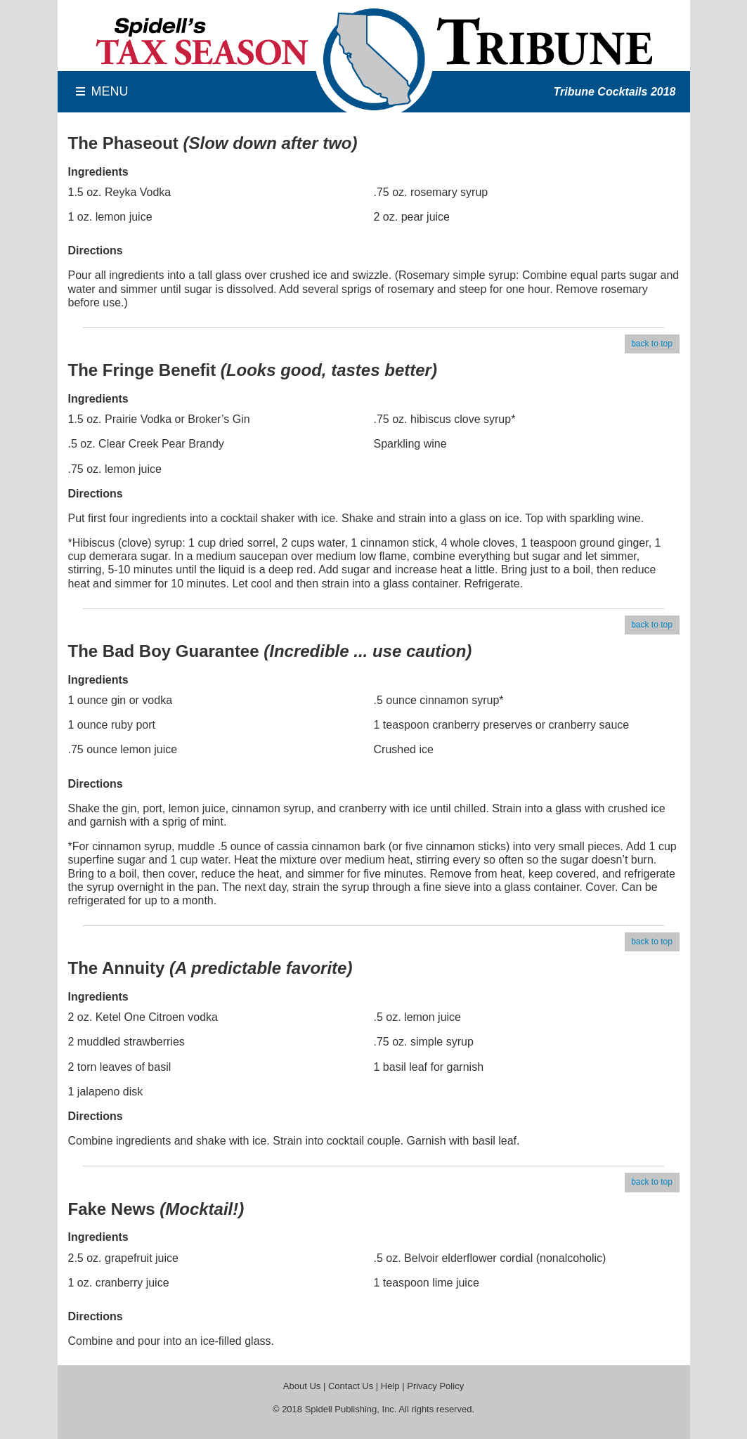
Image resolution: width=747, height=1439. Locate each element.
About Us (301, 1386)
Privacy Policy (435, 1386)
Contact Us (350, 1386)
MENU (110, 91)
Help (390, 1386)
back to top (652, 344)
